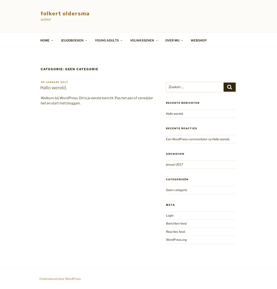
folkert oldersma (65, 13)
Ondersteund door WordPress (60, 279)
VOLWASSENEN (144, 40)
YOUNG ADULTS (109, 40)
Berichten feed (176, 223)
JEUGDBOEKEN (74, 40)
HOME (47, 40)
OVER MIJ (174, 40)
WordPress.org (176, 239)
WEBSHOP (199, 40)
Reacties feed (175, 231)
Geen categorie (176, 190)
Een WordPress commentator (187, 139)
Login (170, 215)
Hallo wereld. (53, 87)
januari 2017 (174, 164)
